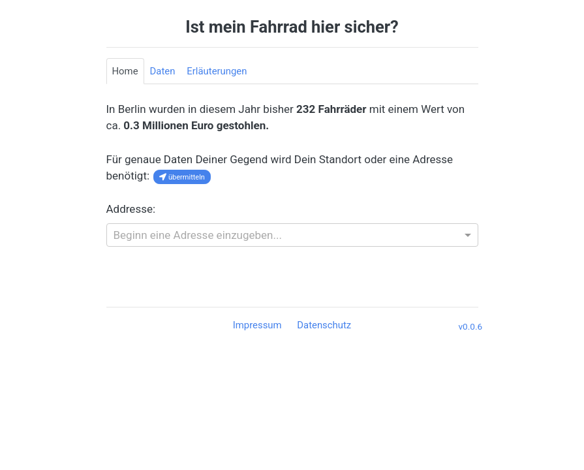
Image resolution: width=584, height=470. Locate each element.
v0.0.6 (471, 326)
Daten (163, 71)
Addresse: (131, 208)
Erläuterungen (217, 71)
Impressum (258, 325)
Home (125, 71)
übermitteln (182, 177)
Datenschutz (324, 325)
